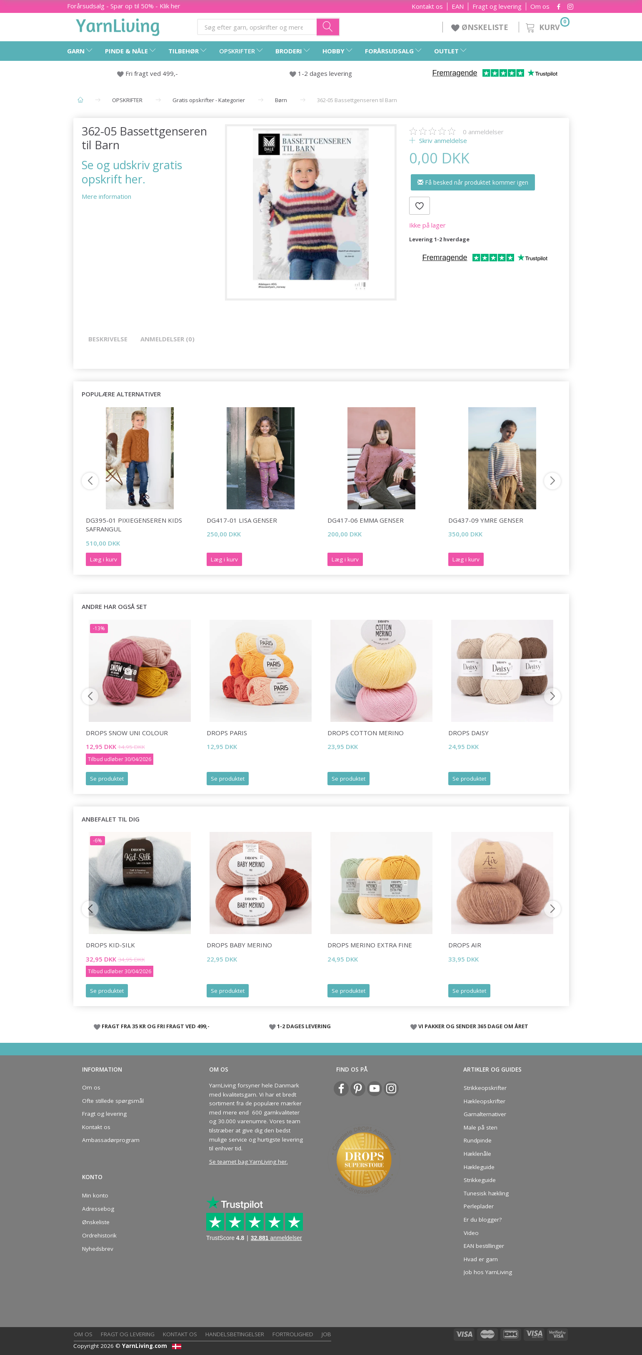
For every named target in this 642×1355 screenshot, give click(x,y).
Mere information (106, 196)
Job (326, 1334)
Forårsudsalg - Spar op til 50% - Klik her (123, 6)
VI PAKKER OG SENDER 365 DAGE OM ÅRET (473, 1026)
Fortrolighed (292, 1334)
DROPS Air (464, 945)
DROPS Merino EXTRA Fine (369, 945)
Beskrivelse (107, 339)
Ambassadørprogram (111, 1140)
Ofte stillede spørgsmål (113, 1101)
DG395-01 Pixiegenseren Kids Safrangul (134, 524)
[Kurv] (547, 26)
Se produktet (107, 778)
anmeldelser (483, 132)
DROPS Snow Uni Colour (127, 733)
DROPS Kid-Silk (110, 945)
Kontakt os (427, 6)
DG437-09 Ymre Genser (485, 520)
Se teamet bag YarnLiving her (248, 1161)
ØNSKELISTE (480, 27)
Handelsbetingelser (234, 1334)
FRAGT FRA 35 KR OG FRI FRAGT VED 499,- (156, 1026)
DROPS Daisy (468, 733)
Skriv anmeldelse (442, 140)
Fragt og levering (497, 6)
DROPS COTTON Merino (365, 733)
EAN (458, 6)
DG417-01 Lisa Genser (242, 520)
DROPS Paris (227, 733)
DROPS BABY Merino (239, 945)
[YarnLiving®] (118, 25)
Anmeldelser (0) (167, 339)
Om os (540, 6)
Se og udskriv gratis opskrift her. (132, 171)
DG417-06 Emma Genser (365, 520)
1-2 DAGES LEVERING (304, 1026)
